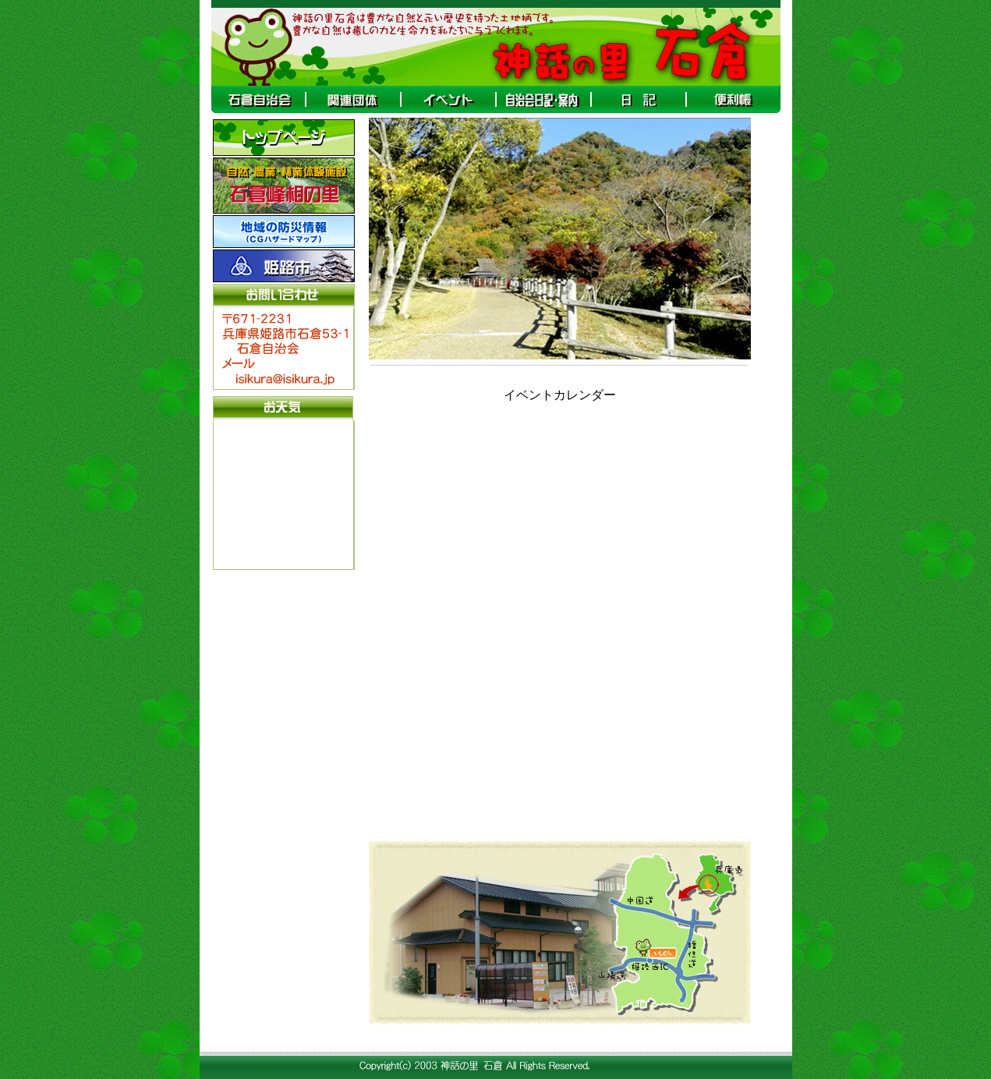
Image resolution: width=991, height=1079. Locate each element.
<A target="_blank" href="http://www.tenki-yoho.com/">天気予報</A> (283, 493)
